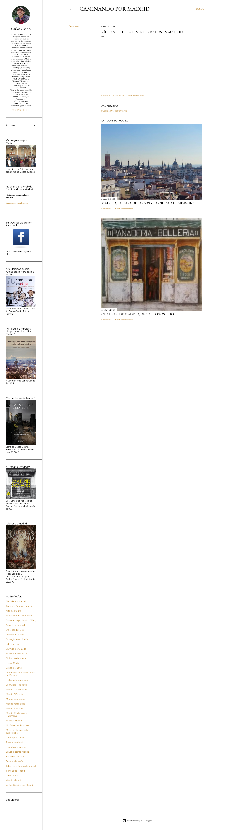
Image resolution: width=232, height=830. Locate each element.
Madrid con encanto (16, 689)
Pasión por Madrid (15, 737)
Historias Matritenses (17, 680)
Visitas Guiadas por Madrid (19, 785)
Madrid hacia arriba (15, 703)
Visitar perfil (21, 110)
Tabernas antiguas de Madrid (21, 766)
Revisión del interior (16, 747)
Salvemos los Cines (16, 756)
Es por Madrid (13, 663)
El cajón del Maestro (16, 653)
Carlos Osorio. (21, 28)
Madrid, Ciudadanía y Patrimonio (16, 714)
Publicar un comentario (114, 111)
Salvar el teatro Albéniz (17, 752)
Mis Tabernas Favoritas (17, 725)
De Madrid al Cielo (15, 630)
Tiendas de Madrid (15, 770)
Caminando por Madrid (114, 8)
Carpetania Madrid (15, 625)
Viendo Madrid (13, 780)
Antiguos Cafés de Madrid (19, 606)
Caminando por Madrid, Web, (21, 620)
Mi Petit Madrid (14, 720)
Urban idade (12, 775)
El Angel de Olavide (16, 649)
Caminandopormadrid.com (17, 203)
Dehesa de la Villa (15, 634)
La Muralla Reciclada (16, 684)
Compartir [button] (74, 26)
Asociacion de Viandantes (19, 615)
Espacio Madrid (14, 668)
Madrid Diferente (15, 694)
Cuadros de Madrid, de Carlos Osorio (137, 314)
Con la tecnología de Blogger (137, 821)
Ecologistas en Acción (17, 639)
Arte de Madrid (13, 611)
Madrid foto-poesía (15, 699)
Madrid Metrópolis (15, 708)
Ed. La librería (13, 644)
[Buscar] (200, 8)
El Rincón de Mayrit (16, 658)
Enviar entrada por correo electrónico (128, 95)
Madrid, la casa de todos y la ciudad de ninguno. (148, 203)
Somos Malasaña (14, 761)
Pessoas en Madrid (15, 742)
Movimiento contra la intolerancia (17, 731)
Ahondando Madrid (16, 601)
